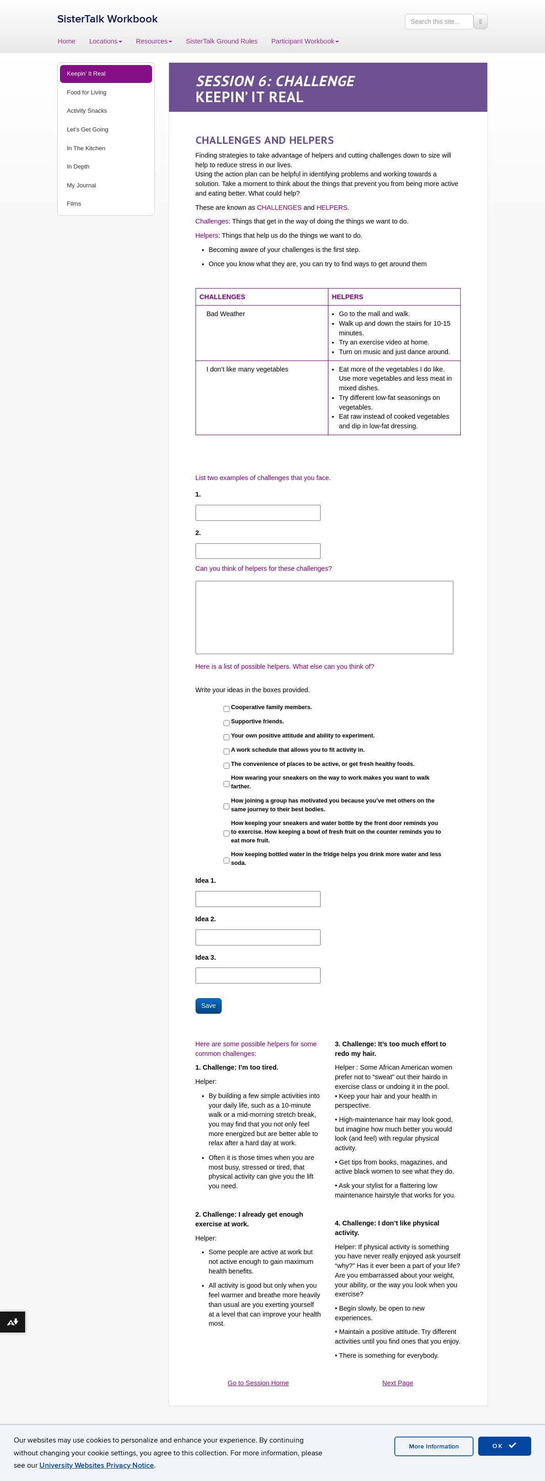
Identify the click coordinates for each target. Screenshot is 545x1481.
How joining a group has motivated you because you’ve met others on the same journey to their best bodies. (333, 805)
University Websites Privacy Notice (96, 1465)
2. (198, 532)
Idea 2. (206, 919)
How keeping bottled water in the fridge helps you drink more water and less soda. (336, 858)
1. (198, 494)
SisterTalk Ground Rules (221, 41)
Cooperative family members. (271, 707)
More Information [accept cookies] (434, 1446)
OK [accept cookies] (504, 1446)
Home (67, 41)
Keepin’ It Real (86, 73)
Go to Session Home (258, 1383)
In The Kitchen (86, 148)
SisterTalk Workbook (107, 19)
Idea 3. (206, 957)
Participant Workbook (305, 41)
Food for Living (86, 92)
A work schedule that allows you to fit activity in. (298, 750)
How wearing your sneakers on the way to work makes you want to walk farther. (330, 782)
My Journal (81, 185)
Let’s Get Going (87, 129)
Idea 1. (206, 880)
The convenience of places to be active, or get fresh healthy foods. (323, 764)
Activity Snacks (87, 110)
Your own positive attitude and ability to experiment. (303, 735)
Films (74, 203)
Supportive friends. (257, 721)
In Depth (78, 166)
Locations (105, 41)
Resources (154, 41)
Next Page (398, 1383)
